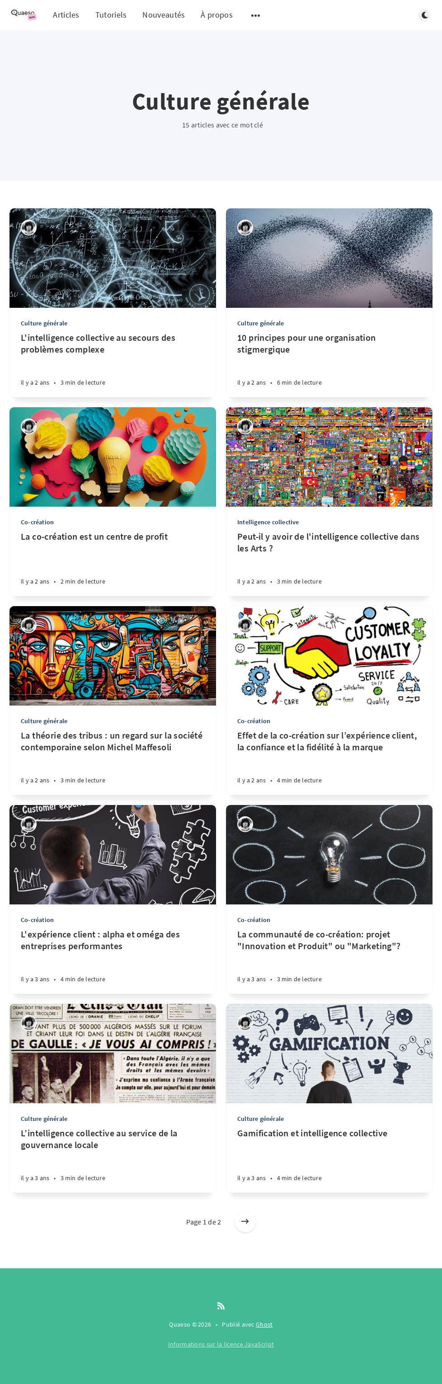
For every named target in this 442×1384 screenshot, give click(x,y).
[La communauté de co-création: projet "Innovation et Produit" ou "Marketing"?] (329, 961)
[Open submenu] (256, 15)
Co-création (37, 522)
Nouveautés (163, 14)
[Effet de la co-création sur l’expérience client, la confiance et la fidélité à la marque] (329, 762)
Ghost (264, 1324)
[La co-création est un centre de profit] (112, 563)
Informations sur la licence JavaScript (221, 1344)
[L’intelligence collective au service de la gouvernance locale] (112, 1160)
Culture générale (44, 323)
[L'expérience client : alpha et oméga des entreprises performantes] (112, 961)
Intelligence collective (268, 522)
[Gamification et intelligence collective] (329, 1160)
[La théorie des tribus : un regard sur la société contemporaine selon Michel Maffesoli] (112, 762)
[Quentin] (29, 227)
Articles (66, 14)
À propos (216, 14)
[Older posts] (245, 1221)
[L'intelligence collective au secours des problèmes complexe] (112, 364)
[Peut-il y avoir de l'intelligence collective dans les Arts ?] (329, 563)
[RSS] (221, 1306)
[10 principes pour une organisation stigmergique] (329, 364)
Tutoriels (111, 14)
